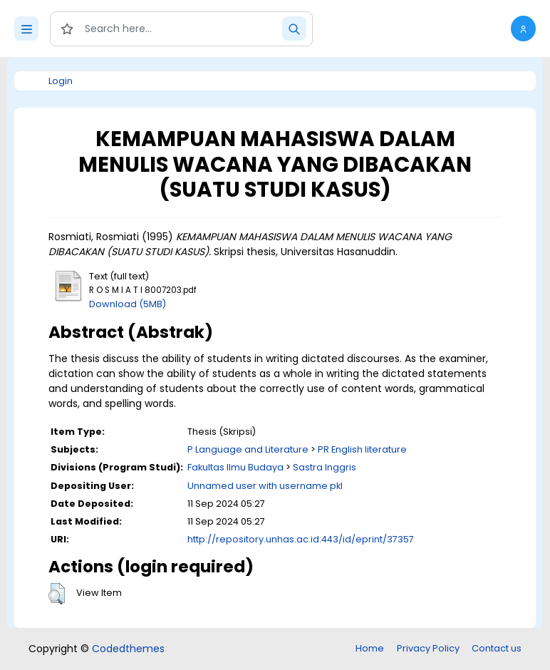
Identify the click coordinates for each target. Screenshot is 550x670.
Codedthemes (128, 648)
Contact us (497, 648)
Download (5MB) (127, 304)
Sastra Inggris (324, 467)
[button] (523, 28)
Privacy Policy (428, 648)
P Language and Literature (247, 449)
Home (370, 648)
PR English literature (362, 449)
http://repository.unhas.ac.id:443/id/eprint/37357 (300, 539)
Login (60, 81)
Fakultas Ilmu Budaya (235, 467)
